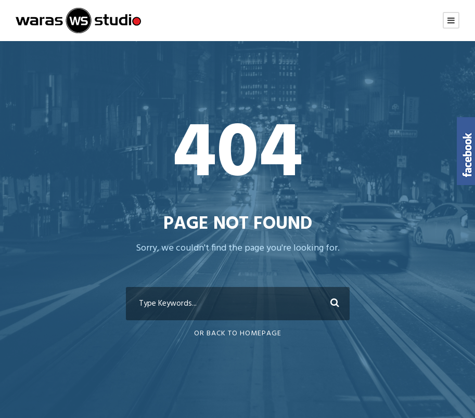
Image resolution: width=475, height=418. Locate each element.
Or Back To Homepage (237, 333)
